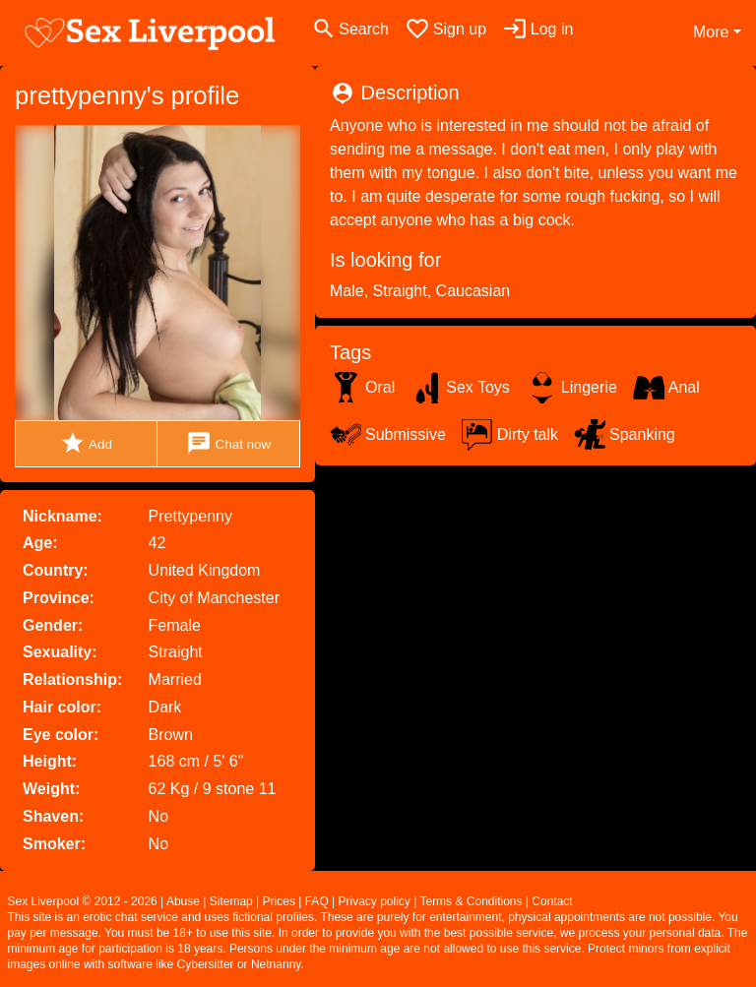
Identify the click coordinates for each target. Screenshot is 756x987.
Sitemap (231, 901)
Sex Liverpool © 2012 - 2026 (83, 901)
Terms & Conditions (470, 901)
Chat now (228, 443)
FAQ (317, 901)
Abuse (183, 901)
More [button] (710, 32)
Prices (279, 901)
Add (86, 443)
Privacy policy (374, 901)
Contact (552, 901)
